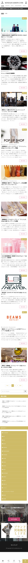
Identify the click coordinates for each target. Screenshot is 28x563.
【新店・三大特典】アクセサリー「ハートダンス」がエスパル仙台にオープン (14, 402)
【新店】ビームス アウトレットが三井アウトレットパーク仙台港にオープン (13, 329)
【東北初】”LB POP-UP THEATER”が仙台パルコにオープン (14, 293)
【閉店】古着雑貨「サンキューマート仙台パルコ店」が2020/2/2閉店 (13, 366)
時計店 (25, 56)
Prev (7, 385)
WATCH (4, 476)
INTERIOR (5, 454)
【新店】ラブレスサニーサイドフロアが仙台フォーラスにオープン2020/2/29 (14, 407)
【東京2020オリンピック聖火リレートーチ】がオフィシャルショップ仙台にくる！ (13, 412)
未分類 (4, 498)
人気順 (6, 13)
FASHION (7, 5)
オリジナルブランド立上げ (8, 491)
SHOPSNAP (5, 473)
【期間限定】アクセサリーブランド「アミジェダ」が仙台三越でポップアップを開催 (14, 220)
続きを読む (23, 51)
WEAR (25, 18)
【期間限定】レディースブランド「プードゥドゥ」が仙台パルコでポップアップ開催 (14, 147)
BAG (25, 166)
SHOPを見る (14, 519)
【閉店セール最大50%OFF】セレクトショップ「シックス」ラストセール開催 (13, 110)
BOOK (4, 443)
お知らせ (5, 484)
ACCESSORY (24, 202)
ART (4, 436)
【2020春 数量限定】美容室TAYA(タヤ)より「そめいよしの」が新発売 (14, 256)
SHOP (12, 5)
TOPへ (25, 561)
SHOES (4, 465)
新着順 (2, 13)
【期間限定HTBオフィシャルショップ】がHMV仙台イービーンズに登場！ (13, 422)
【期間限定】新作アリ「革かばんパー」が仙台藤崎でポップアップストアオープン (14, 183)
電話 (19, 561)
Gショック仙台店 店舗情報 (8, 73)
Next (20, 385)
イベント (5, 487)
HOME (2, 5)
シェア (8, 561)
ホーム (3, 561)
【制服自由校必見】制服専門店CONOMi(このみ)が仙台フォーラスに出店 (14, 36)
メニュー (14, 561)
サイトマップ (14, 545)
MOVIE (4, 458)
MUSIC (24, 5)
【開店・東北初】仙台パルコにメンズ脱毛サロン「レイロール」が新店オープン (14, 417)
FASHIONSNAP (18, 5)
